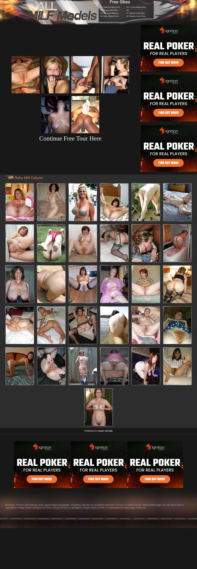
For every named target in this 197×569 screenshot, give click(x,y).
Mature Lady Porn (137, 13)
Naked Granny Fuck (112, 7)
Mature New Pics (111, 10)
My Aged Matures (111, 13)
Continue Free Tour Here (70, 138)
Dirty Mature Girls (111, 16)
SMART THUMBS (105, 431)
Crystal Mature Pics (138, 7)
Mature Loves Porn (138, 16)
